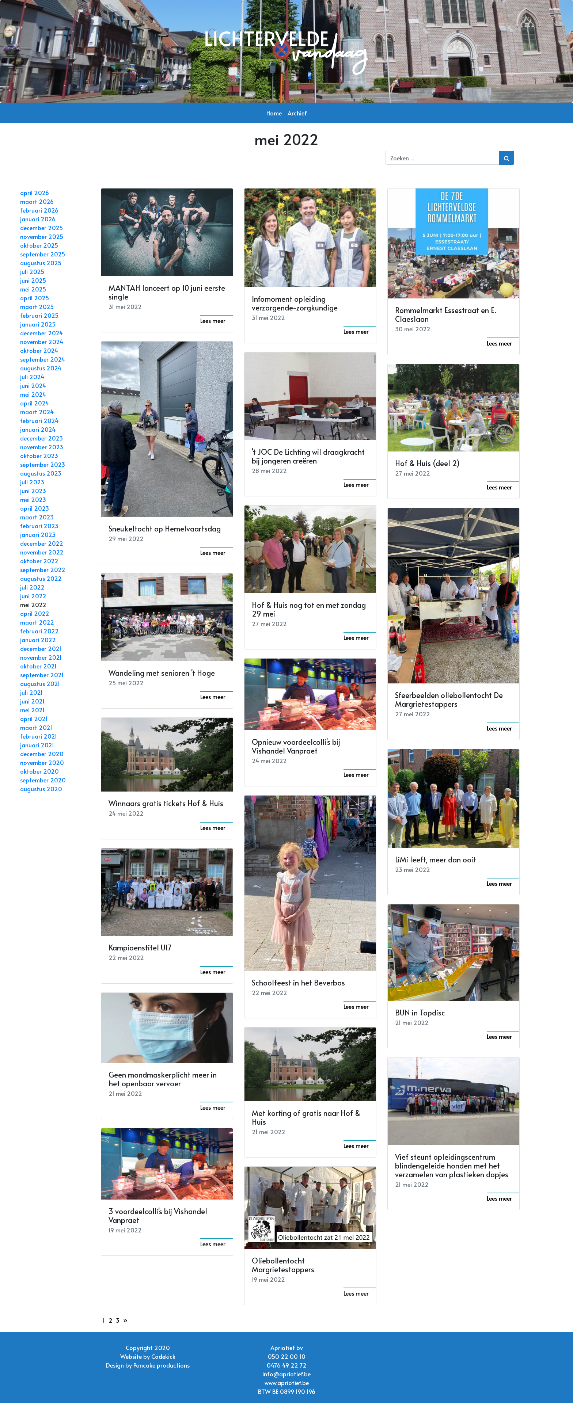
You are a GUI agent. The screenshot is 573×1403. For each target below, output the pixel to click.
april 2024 (34, 403)
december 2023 (41, 438)
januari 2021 (37, 745)
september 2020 (43, 780)
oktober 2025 (39, 245)
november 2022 (42, 552)
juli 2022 (32, 587)
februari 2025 (39, 315)
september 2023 (42, 464)
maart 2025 (37, 306)
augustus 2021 (40, 683)
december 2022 (41, 543)
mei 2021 (32, 710)
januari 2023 (38, 534)
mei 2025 (33, 289)
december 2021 (40, 648)
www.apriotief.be (287, 1383)
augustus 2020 (41, 789)
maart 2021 (36, 727)
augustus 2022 (41, 578)
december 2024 (41, 333)
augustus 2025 (40, 263)
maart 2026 (37, 201)
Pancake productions (161, 1365)
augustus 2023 (40, 473)
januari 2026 (38, 219)
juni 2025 (33, 280)
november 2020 (42, 762)
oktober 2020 (39, 771)
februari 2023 (39, 526)
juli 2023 (32, 482)
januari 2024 (38, 429)
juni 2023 (33, 491)
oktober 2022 (39, 561)
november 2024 (41, 342)
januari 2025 (38, 324)
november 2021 (41, 657)
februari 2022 (39, 631)
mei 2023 (33, 499)
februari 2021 (38, 736)
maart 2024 (37, 412)
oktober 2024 (39, 350)
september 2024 (42, 359)
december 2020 (42, 754)
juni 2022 (33, 596)
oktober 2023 (39, 455)
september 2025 (42, 254)
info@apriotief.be (286, 1374)
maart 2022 (37, 622)
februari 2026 (39, 210)
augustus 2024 (40, 368)
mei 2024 (33, 394)
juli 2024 (32, 377)
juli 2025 (32, 271)
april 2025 (34, 298)
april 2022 (34, 613)
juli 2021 (31, 692)
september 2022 (42, 569)
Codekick (163, 1356)
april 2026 (34, 192)
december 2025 (41, 228)
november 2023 (41, 447)
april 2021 (34, 718)
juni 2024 (33, 385)
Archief (297, 113)
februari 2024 (39, 420)
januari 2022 (38, 640)
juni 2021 (32, 701)
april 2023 (34, 508)
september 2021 (42, 675)
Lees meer (212, 320)
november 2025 (41, 236)
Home (274, 113)
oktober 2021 (38, 666)
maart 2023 (37, 517)
